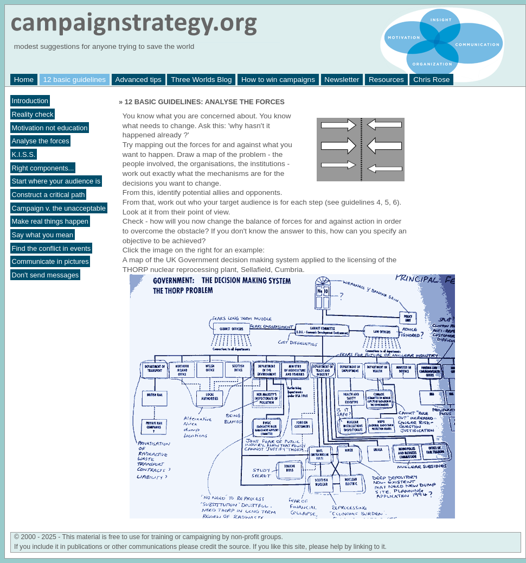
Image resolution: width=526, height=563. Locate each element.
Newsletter (341, 79)
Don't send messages (45, 275)
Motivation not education (50, 127)
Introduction (30, 101)
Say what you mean (42, 235)
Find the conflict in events (51, 248)
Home (24, 79)
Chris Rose (431, 79)
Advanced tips (138, 79)
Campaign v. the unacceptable (59, 208)
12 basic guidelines (74, 79)
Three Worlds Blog (201, 79)
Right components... (43, 167)
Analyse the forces (40, 141)
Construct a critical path (48, 195)
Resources (386, 79)
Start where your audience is (56, 181)
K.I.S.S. (24, 154)
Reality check (33, 114)
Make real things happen (50, 221)
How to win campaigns (278, 79)
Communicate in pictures (50, 261)
